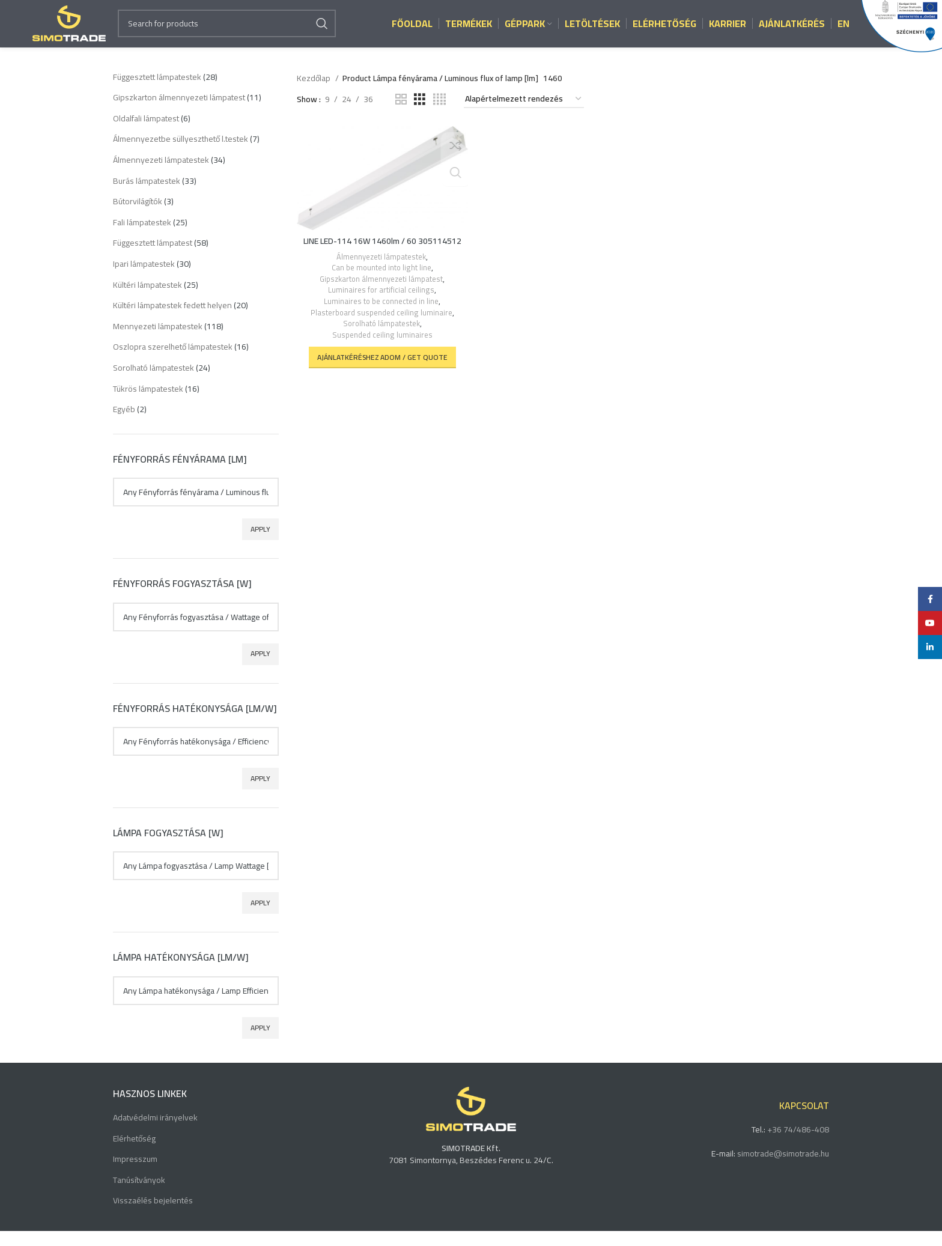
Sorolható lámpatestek (380, 338)
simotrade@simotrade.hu (783, 1168)
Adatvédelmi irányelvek (155, 1133)
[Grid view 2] (401, 114)
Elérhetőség (134, 1154)
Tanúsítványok (139, 1196)
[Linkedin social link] (930, 647)
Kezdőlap (314, 93)
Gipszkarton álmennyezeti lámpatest (380, 293)
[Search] (227, 31)
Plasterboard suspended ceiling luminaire (380, 327)
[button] (381, 371)
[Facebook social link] (930, 599)
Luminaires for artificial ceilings (380, 305)
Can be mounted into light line (380, 282)
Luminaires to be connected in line (381, 316)
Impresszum (135, 1175)
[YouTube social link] (930, 623)
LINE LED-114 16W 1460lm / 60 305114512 (381, 255)
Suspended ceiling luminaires (381, 349)
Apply (260, 544)
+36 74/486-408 (798, 1144)
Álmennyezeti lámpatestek (380, 271)
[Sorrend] (524, 114)
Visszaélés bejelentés (153, 1217)
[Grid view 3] (419, 114)
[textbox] (196, 507)
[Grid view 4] (439, 114)
